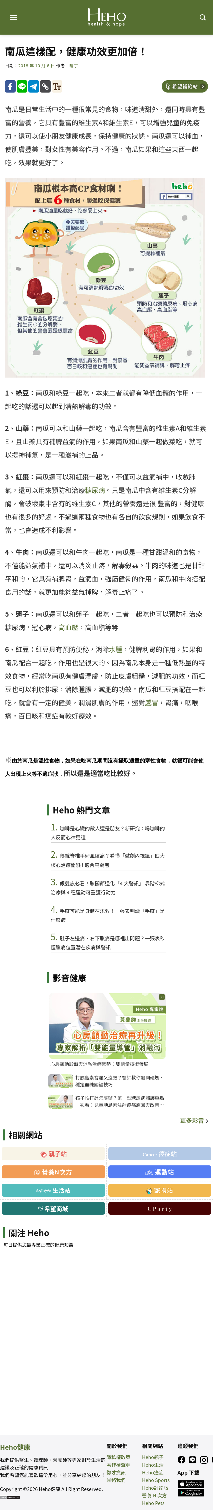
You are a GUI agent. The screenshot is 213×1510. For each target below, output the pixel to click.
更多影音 (195, 1120)
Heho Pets (153, 1502)
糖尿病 (95, 490)
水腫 (115, 649)
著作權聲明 (119, 1464)
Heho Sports (156, 1479)
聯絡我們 (116, 1479)
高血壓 (68, 627)
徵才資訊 (116, 1472)
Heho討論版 (155, 1487)
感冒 (151, 702)
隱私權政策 (119, 1456)
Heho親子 (153, 1456)
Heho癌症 (153, 1472)
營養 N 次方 (154, 1495)
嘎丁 (73, 65)
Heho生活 (153, 1464)
